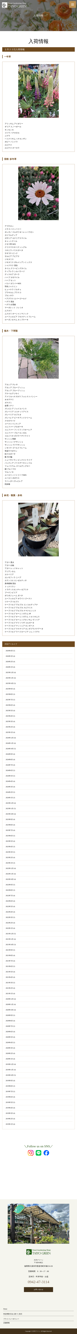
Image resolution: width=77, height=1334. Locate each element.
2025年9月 (9, 689)
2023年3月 (9, 852)
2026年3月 (9, 656)
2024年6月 (9, 770)
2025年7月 (9, 700)
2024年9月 (9, 754)
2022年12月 (10, 868)
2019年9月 (9, 1080)
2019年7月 (9, 1091)
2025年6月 (9, 705)
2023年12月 (10, 803)
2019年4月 (9, 1108)
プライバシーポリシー (11, 1319)
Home (5, 1309)
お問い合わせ (38, 1289)
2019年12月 (10, 1064)
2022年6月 (9, 901)
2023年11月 (9, 808)
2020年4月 (9, 1042)
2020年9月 (9, 1015)
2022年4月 (9, 912)
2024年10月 (10, 749)
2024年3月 (9, 787)
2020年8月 (9, 1021)
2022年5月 (9, 906)
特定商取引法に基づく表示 (12, 1314)
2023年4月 (9, 846)
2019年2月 (9, 1119)
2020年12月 (10, 999)
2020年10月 (10, 1010)
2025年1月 (9, 732)
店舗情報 (6, 1323)
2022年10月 (10, 879)
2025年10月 (10, 683)
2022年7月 (9, 895)
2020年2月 (9, 1053)
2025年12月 (10, 672)
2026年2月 (9, 661)
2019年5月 (9, 1102)
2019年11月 (9, 1070)
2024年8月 (9, 759)
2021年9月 (9, 950)
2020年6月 (9, 1031)
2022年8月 (9, 890)
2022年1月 (9, 928)
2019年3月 (9, 1113)
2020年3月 (9, 1048)
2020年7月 (9, 1026)
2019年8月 (9, 1086)
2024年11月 (9, 743)
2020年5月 (9, 1037)
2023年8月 (9, 825)
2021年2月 (9, 988)
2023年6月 (9, 836)
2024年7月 (9, 765)
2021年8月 (9, 955)
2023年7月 (9, 830)
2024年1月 (9, 797)
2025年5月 (9, 710)
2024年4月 (9, 781)
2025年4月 (9, 716)
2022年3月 (9, 917)
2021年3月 (9, 983)
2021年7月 (9, 961)
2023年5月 (9, 841)
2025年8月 (9, 694)
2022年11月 (9, 874)
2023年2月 (9, 857)
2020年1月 (9, 1059)
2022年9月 (9, 885)
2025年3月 (9, 721)
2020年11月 (9, 1004)
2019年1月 (9, 1124)
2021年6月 (9, 966)
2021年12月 (10, 934)
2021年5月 (9, 972)
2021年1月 (9, 993)
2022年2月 (9, 923)
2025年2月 (9, 727)
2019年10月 (10, 1075)
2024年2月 (9, 792)
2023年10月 (10, 814)
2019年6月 (9, 1097)
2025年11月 (9, 678)
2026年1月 (9, 667)
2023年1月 (9, 863)
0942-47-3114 (38, 1282)
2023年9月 (9, 819)
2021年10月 (10, 944)
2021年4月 (9, 977)
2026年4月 (9, 651)
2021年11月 (9, 939)
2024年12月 (10, 738)
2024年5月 (9, 776)
